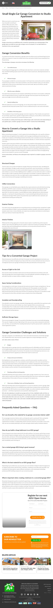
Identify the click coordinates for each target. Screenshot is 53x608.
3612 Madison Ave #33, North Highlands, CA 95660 (9, 596)
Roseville (27, 590)
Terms (45, 592)
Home (3, 7)
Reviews (49, 590)
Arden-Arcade (28, 585)
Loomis (24, 588)
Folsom (33, 587)
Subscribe (36, 540)
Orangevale (32, 588)
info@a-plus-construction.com (10, 602)
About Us (49, 588)
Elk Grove (25, 587)
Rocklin (37, 588)
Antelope (23, 585)
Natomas (28, 588)
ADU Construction (47, 584)
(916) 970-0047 (45, 3)
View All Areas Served (29, 591)
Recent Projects (48, 586)
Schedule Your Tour (38, 517)
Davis (33, 585)
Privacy (49, 592)
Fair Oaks (29, 587)
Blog (7, 7)
